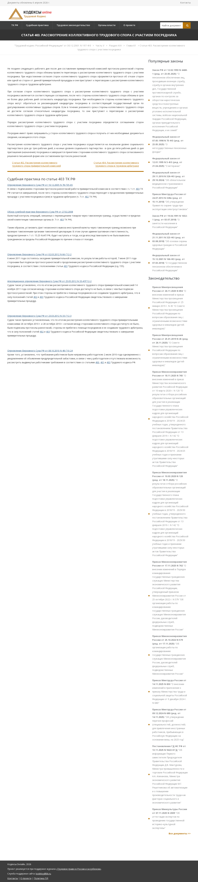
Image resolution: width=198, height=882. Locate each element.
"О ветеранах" (167, 162)
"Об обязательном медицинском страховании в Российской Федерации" (168, 180)
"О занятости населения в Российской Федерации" (170, 221)
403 (138, 188)
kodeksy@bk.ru (43, 873)
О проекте (129, 25)
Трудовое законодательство (73, 25)
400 (97, 362)
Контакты (185, 2)
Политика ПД (41, 878)
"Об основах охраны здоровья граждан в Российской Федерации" (169, 241)
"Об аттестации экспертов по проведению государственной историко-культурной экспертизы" (169, 818)
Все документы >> (180, 833)
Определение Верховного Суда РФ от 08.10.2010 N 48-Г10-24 (40, 350)
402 (87, 196)
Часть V (100, 45)
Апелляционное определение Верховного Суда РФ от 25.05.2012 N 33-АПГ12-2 (49, 281)
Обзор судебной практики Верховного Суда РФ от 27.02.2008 (40, 211)
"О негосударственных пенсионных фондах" (169, 144)
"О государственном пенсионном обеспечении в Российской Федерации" (169, 263)
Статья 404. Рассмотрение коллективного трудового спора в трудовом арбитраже (116, 164)
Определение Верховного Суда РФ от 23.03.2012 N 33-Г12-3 (39, 315)
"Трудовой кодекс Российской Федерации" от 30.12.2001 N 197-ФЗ (53, 45)
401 (102, 362)
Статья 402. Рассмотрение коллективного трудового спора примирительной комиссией (36, 164)
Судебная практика (37, 25)
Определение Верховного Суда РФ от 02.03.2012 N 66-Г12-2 (39, 254)
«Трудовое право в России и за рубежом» (78, 868)
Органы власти (106, 25)
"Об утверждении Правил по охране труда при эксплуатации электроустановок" (170, 202)
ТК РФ (14, 25)
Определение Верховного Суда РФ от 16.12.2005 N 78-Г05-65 (40, 184)
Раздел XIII (115, 45)
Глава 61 (131, 45)
